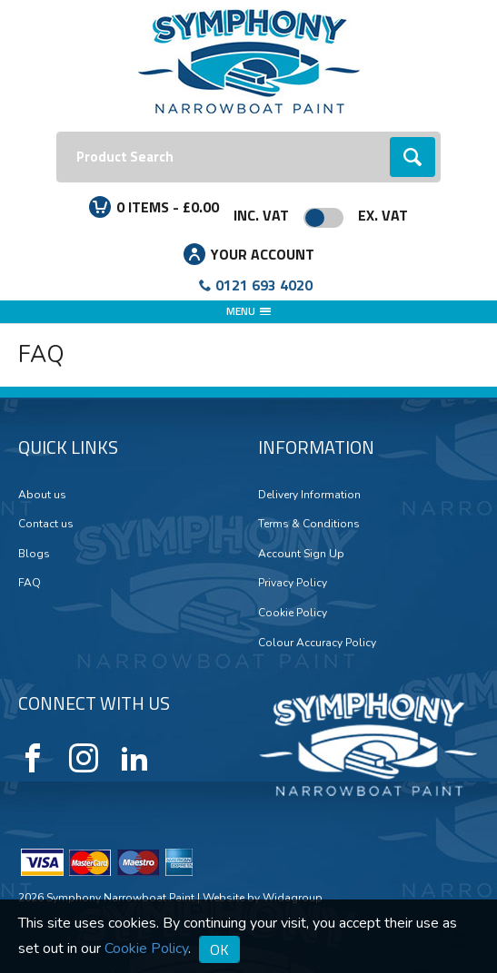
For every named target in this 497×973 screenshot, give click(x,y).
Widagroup (291, 897)
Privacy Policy (292, 582)
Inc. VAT (261, 215)
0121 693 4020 (264, 285)
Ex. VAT (383, 215)
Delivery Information (309, 494)
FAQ (29, 582)
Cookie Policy (292, 612)
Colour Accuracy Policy (317, 642)
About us (42, 494)
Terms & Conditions (309, 523)
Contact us (46, 523)
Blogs (34, 553)
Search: (56, 132)
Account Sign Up (301, 553)
